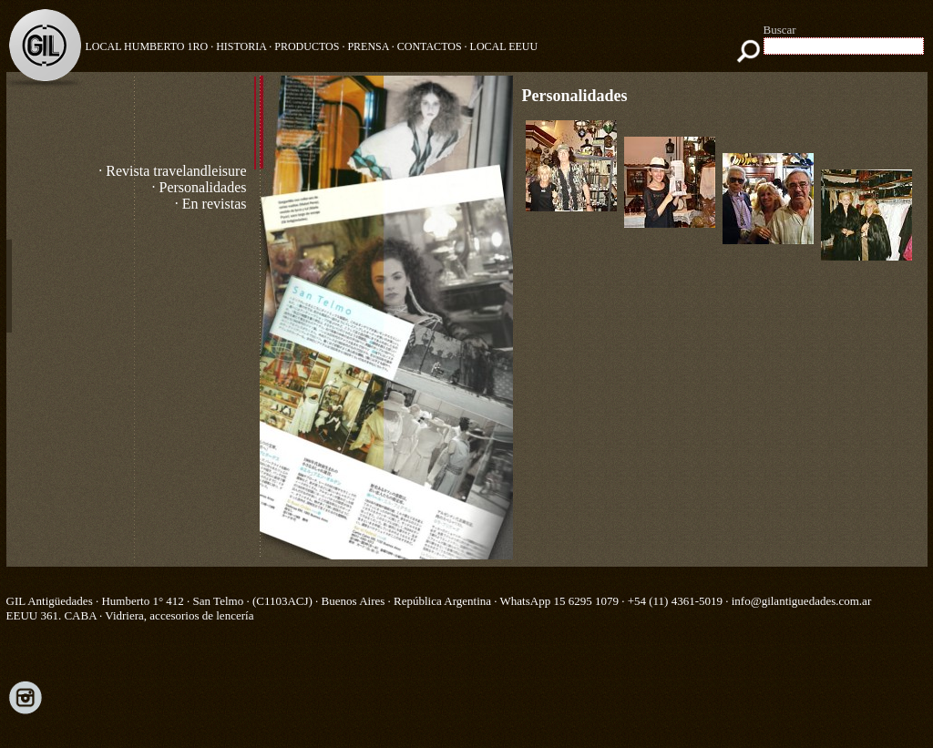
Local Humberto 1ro (147, 46)
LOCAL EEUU (504, 46)
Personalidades (203, 187)
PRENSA (367, 46)
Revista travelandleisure (176, 171)
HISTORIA (241, 46)
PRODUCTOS (306, 46)
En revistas (214, 203)
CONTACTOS (429, 46)
